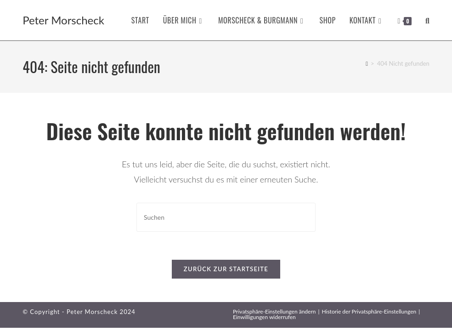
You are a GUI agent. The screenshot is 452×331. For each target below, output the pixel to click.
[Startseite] (367, 63)
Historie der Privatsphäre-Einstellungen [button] (369, 311)
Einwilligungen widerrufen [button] (264, 317)
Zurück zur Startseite (226, 269)
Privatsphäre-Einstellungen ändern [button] (274, 311)
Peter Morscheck (63, 20)
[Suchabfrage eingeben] (226, 217)
